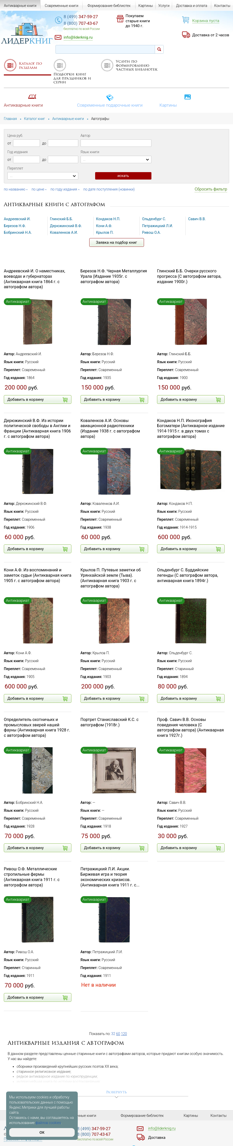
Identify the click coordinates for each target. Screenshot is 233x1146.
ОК (41, 1132)
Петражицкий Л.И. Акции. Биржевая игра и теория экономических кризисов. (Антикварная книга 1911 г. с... (110, 876)
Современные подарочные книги (109, 101)
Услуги (164, 6)
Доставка (156, 1137)
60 (118, 1034)
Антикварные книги (23, 101)
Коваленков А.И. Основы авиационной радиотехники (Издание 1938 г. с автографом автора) (110, 428)
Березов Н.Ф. (15, 226)
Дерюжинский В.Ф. (66, 226)
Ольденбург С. (154, 219)
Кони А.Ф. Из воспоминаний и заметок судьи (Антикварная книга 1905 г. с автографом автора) (37, 575)
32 (113, 1034)
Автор (85, 135)
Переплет (15, 168)
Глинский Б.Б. (61, 219)
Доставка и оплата (191, 6)
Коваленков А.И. (64, 232)
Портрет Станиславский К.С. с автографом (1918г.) (110, 722)
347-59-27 (81, 16)
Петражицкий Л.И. (157, 226)
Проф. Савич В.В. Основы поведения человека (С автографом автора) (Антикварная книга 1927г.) (190, 727)
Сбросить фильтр (211, 189)
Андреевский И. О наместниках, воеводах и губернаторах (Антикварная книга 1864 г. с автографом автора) (34, 279)
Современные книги (61, 6)
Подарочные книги (80, 1116)
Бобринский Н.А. (18, 232)
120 (124, 1034)
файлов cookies (48, 1123)
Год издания (17, 152)
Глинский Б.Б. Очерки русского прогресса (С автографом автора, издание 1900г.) (189, 276)
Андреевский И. (17, 219)
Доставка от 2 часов (210, 35)
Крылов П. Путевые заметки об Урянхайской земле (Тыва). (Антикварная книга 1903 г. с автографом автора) (111, 578)
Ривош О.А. (151, 232)
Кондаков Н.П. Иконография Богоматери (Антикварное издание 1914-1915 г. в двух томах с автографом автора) (191, 428)
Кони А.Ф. (104, 226)
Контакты (222, 6)
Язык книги (90, 152)
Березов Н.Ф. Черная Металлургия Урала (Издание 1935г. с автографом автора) (114, 276)
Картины (175, 101)
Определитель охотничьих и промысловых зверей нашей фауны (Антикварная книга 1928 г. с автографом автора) (37, 727)
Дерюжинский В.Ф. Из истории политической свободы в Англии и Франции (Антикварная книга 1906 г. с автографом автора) (37, 428)
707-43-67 (81, 23)
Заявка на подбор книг (116, 242)
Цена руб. (15, 135)
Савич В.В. (197, 219)
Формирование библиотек (109, 6)
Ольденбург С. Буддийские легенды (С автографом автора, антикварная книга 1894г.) (187, 575)
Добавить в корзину (37, 399)
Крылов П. (105, 232)
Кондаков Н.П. (108, 219)
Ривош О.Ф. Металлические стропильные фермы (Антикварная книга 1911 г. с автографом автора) (32, 876)
